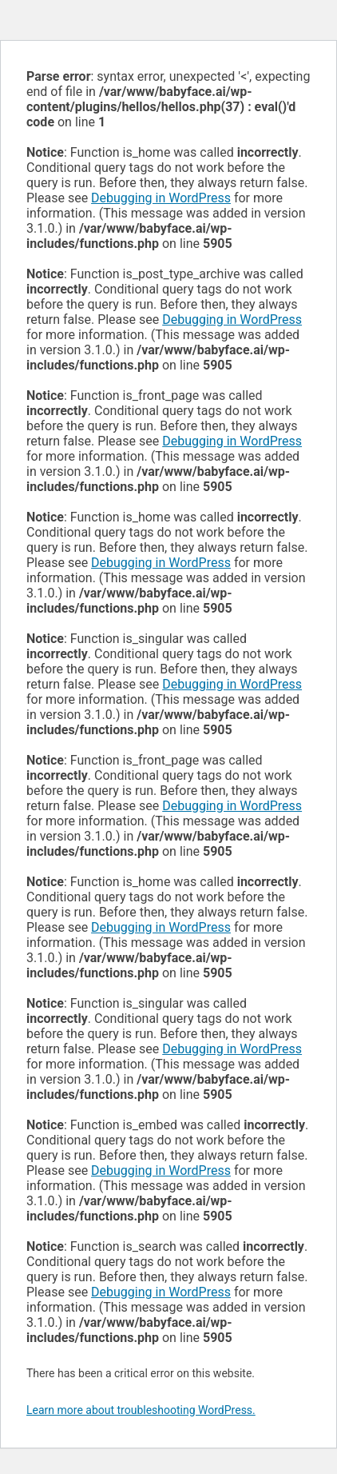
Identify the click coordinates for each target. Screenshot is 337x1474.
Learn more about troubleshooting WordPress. (141, 1410)
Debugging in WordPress (161, 198)
